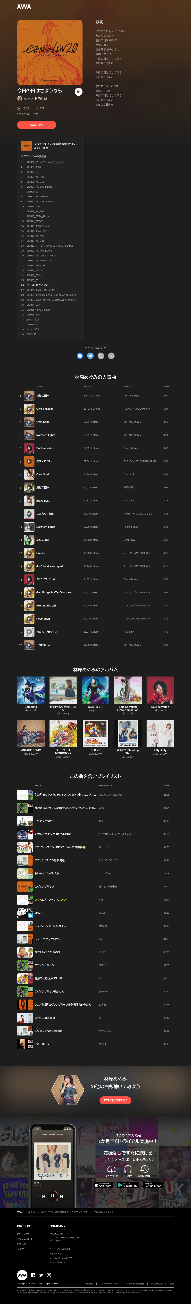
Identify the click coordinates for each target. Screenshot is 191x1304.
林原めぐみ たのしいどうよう (138, 513)
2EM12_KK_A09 (35, 211)
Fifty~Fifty (129, 631)
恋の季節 (31, 334)
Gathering (31, 707)
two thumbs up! (46, 605)
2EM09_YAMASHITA (38, 196)
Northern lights (45, 435)
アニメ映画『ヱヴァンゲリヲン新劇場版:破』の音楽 (63, 1004)
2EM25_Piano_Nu (36, 265)
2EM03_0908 (34, 167)
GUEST (103, 912)
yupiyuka (103, 991)
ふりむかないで (35, 329)
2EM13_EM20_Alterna (38, 216)
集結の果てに (95, 707)
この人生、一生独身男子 (111, 794)
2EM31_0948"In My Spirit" (40, 290)
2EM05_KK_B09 (35, 177)
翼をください (33, 319)
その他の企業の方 (57, 1262)
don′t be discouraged (49, 566)
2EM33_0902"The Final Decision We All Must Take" (53, 300)
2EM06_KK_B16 (35, 182)
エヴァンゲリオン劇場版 (48, 1031)
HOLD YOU (95, 750)
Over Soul (42, 422)
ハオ (101, 978)
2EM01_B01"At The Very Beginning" (45, 162)
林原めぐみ (41, 98)
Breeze (40, 553)
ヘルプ (20, 1249)
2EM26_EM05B (35, 270)
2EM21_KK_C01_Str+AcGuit (42, 255)
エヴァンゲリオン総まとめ (49, 991)
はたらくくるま (45, 513)
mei (101, 899)
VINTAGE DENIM (132, 395)
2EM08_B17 (33, 191)
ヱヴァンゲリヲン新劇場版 (50, 860)
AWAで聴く (36, 124)
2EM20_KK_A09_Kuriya (39, 250)
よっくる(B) (105, 873)
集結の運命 (43, 540)
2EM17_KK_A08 (35, 236)
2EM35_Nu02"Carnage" (39, 309)
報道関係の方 (55, 1254)
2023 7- (39, 912)
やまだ (102, 965)
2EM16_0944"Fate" (37, 231)
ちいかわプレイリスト (47, 873)
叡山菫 (102, 1004)
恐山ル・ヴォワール (47, 631)
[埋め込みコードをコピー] (111, 356)
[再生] (79, 92)
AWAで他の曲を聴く (115, 1100)
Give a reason (45, 408)
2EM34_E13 (33, 304)
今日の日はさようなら (103, 1212)
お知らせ (21, 1244)
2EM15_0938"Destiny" (38, 226)
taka (101, 821)
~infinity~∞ (43, 645)
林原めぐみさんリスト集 (48, 978)
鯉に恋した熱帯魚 (108, 886)
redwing (103, 926)
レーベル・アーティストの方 (61, 1258)
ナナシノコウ (105, 1031)
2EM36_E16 (33, 314)
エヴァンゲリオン (44, 821)
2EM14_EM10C (35, 221)
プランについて (25, 1239)
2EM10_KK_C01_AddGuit (40, 201)
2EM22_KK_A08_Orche (39, 260)
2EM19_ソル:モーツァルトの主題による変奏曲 (50, 245)
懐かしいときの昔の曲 (47, 952)
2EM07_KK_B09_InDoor (39, 186)
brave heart (43, 500)
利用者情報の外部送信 (134, 1284)
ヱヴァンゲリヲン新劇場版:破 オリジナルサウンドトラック (67, 144)
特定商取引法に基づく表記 (162, 1284)
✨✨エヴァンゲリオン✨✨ (51, 899)
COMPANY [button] (58, 1226)
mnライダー (105, 1044)
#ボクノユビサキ (45, 579)
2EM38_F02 (33, 324)
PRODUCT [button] (24, 1226)
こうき (102, 952)
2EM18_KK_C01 (35, 241)
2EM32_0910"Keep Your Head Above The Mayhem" (53, 295)
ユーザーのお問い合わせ (60, 1249)
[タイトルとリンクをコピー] (101, 356)
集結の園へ (43, 395)
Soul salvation (45, 448)
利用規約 (89, 1284)
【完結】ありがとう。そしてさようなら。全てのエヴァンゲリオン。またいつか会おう (81, 794)
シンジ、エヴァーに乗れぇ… (50, 926)
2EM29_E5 (32, 280)
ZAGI (102, 808)
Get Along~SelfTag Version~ (53, 592)
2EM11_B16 (33, 206)
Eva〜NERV (42, 1044)
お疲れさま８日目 (45, 1017)
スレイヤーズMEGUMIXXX (137, 408)
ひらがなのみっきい (109, 860)
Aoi (100, 939)
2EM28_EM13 (34, 275)
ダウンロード (23, 1233)
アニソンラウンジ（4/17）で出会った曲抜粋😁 (60, 847)
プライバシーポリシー (109, 1284)
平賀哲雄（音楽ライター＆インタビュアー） (119, 834)
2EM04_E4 (32, 172)
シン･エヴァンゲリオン (47, 939)
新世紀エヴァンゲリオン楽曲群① (53, 834)
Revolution (43, 618)
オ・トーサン (105, 847)
